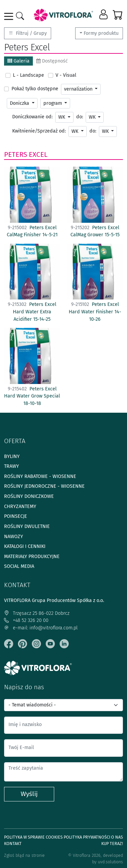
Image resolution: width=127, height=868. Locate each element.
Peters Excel (25, 154)
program (53, 103)
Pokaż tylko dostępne (35, 89)
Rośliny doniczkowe (29, 496)
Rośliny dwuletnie (27, 526)
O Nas (117, 837)
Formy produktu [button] (101, 33)
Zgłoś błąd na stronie (24, 855)
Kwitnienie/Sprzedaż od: (39, 131)
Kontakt (13, 843)
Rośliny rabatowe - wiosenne (40, 476)
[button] (104, 14)
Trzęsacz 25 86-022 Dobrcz (36, 613)
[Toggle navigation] (10, 16)
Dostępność (52, 61)
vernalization (79, 89)
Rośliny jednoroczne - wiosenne (44, 486)
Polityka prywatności (87, 837)
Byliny (12, 456)
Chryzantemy (20, 506)
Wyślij (29, 794)
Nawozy (13, 536)
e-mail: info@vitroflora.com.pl (41, 628)
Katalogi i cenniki (24, 546)
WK (62, 117)
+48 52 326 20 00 (26, 620)
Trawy (11, 466)
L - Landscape (28, 75)
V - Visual (66, 75)
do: (79, 117)
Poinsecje (15, 516)
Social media (19, 566)
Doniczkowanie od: (32, 117)
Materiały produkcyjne (32, 556)
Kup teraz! (112, 843)
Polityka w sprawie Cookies (33, 837)
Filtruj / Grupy (27, 33)
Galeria (18, 61)
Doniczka (20, 103)
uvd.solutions (110, 861)
